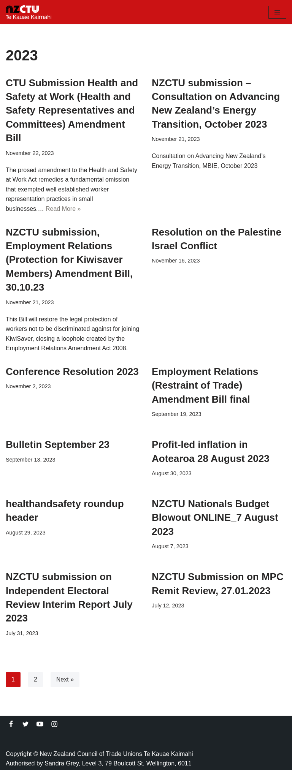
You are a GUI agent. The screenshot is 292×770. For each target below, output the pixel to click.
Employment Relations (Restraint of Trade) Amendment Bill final (205, 385)
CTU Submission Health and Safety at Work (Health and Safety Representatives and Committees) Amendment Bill (72, 110)
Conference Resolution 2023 (72, 371)
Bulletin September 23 (58, 444)
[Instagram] (54, 724)
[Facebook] (11, 724)
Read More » (63, 209)
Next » (65, 679)
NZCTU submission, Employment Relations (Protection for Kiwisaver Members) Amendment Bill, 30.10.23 (69, 259)
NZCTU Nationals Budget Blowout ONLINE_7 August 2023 (215, 517)
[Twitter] (25, 724)
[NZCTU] (28, 12)
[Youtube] (40, 724)
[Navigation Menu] (277, 12)
